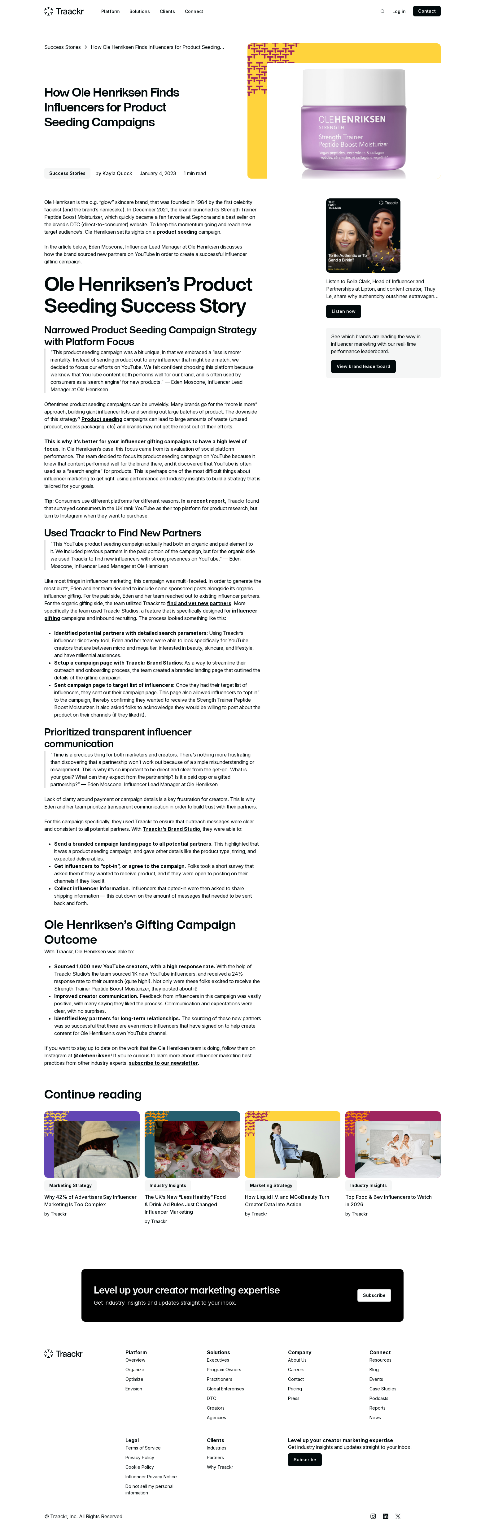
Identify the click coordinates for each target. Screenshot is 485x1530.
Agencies (216, 1417)
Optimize (134, 1379)
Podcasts (378, 1398)
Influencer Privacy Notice (151, 1476)
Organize (134, 1369)
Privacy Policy (139, 1457)
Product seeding (101, 419)
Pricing (295, 1388)
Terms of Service (143, 1447)
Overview (135, 1360)
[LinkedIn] (385, 1516)
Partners (215, 1457)
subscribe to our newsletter (163, 1063)
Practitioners (219, 1379)
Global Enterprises (225, 1388)
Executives (218, 1360)
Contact (427, 11)
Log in (399, 11)
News (375, 1417)
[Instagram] (373, 1516)
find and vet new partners (199, 603)
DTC (211, 1398)
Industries (216, 1447)
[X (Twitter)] (398, 1516)
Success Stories (62, 47)
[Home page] (64, 11)
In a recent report (203, 501)
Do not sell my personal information (149, 1489)
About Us (297, 1360)
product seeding (177, 232)
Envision (133, 1388)
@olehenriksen (92, 1055)
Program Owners (224, 1369)
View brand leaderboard (363, 366)
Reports (377, 1408)
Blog (374, 1369)
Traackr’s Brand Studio (171, 829)
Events (376, 1379)
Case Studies (382, 1388)
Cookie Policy (139, 1467)
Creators (216, 1408)
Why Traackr (220, 1467)
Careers (296, 1369)
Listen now (344, 311)
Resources (380, 1360)
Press (293, 1398)
